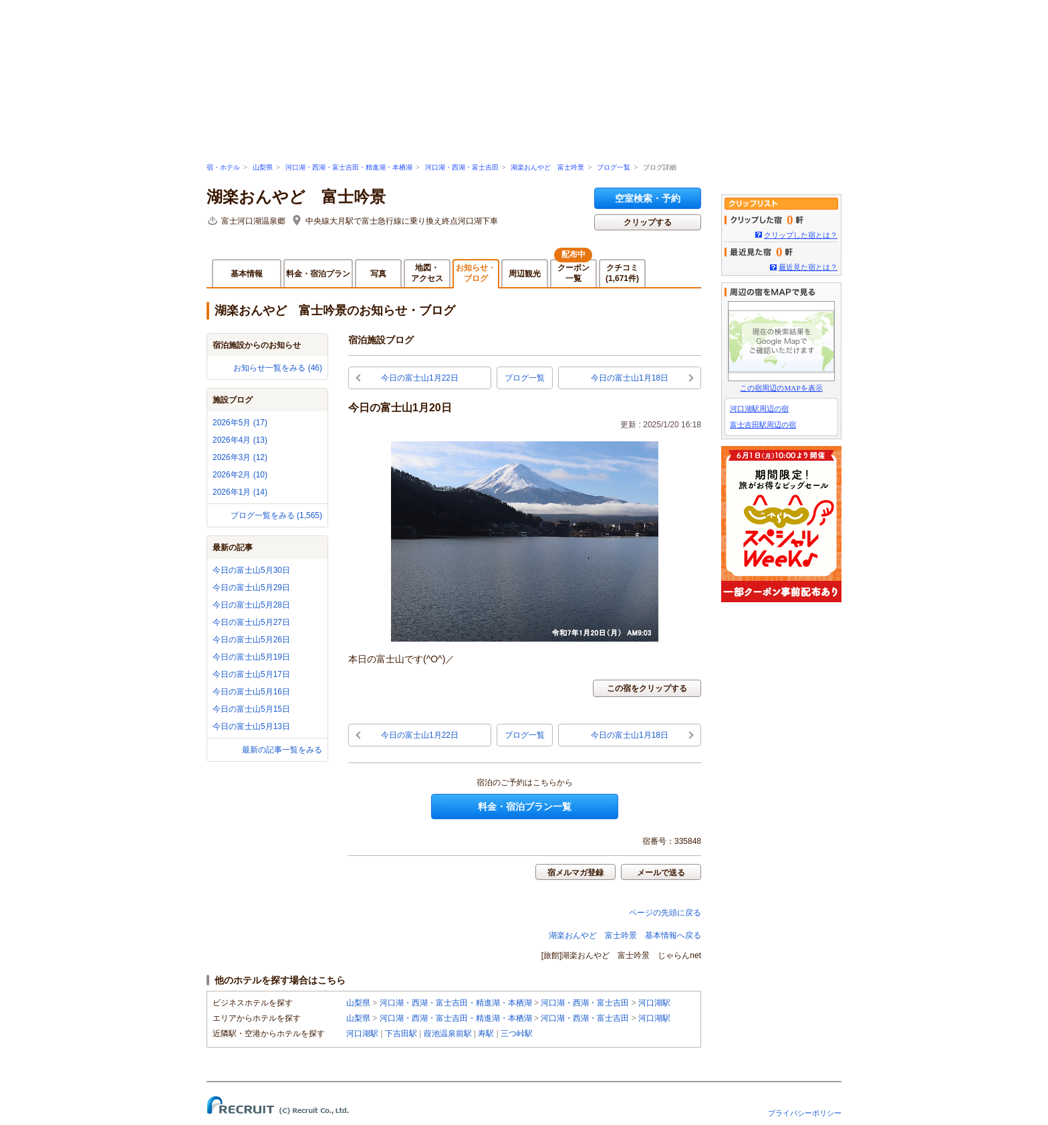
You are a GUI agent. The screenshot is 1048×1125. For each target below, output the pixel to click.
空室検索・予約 (647, 198)
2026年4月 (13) (240, 440)
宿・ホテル (223, 167)
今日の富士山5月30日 (251, 570)
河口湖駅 (654, 1002)
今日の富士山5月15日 (251, 709)
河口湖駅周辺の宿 (759, 409)
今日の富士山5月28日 (251, 605)
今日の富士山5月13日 (251, 726)
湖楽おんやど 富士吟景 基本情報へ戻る (625, 935)
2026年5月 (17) (240, 422)
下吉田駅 (401, 1033)
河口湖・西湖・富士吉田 (462, 167)
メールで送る (661, 872)
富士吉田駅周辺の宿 (763, 425)
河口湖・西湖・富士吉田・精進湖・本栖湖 (348, 167)
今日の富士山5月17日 (251, 674)
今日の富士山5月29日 (251, 587)
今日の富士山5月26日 (251, 639)
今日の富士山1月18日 (629, 378)
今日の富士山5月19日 (251, 657)
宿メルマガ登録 (575, 872)
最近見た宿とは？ (808, 267)
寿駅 (486, 1033)
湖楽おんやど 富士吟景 (547, 167)
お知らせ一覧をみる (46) (277, 368)
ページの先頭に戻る (665, 912)
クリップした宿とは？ (800, 235)
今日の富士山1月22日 (419, 378)
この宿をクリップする (647, 688)
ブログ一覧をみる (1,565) (276, 515)
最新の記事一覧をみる (282, 749)
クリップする (648, 222)
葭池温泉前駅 (448, 1033)
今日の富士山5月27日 (251, 622)
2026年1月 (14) (240, 492)
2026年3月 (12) (240, 457)
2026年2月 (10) (240, 474)
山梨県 (263, 167)
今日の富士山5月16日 (251, 691)
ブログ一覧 (613, 167)
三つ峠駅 (517, 1033)
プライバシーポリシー (804, 1113)
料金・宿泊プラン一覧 (524, 806)
